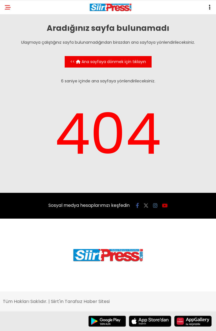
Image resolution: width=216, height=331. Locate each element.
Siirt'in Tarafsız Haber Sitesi (80, 301)
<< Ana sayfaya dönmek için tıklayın (108, 61)
